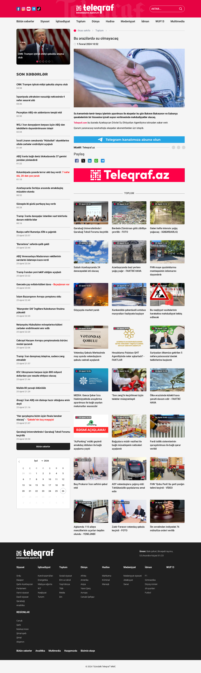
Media (62, 592)
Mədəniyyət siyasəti (132, 576)
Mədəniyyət (128, 21)
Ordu (18, 576)
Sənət (126, 584)
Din (60, 597)
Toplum (80, 21)
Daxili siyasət (22, 597)
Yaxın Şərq (85, 588)
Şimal (19, 637)
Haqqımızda (70, 650)
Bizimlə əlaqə (88, 650)
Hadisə (110, 21)
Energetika (43, 580)
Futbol (148, 592)
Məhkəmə (106, 576)
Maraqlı (105, 584)
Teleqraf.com (80, 122)
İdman (145, 21)
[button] (37, 61)
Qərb (18, 625)
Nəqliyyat (42, 592)
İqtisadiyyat (63, 21)
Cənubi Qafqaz (87, 597)
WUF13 (159, 21)
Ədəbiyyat (128, 580)
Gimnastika (150, 580)
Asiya (83, 584)
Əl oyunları (150, 588)
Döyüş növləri (151, 584)
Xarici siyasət (22, 592)
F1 (146, 576)
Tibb (61, 588)
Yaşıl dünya (64, 584)
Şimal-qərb (21, 633)
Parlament (21, 588)
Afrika (83, 576)
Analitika (20, 605)
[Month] (38, 460)
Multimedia (178, 21)
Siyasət (44, 21)
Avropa (84, 592)
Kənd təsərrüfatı (45, 576)
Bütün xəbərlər (25, 21)
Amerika (84, 580)
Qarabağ (20, 601)
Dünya (96, 21)
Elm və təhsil (65, 580)
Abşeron (20, 642)
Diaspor (20, 580)
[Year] (48, 461)
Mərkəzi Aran (22, 629)
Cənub (19, 620)
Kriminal (106, 580)
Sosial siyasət (65, 576)
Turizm (41, 597)
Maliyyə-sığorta (45, 584)
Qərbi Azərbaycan (24, 584)
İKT (39, 588)
